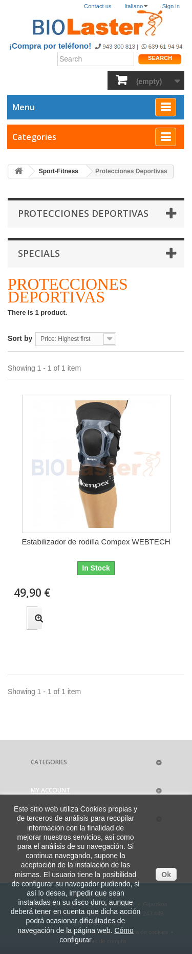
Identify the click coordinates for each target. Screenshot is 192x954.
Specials (39, 253)
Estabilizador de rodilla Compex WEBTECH (96, 541)
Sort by (20, 338)
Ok (166, 874)
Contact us (97, 6)
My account (50, 790)
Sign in (171, 6)
